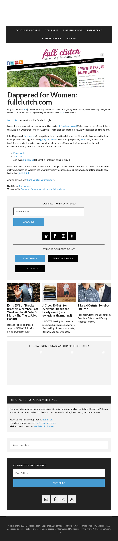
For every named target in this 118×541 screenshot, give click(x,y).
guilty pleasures (48, 139)
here (61, 112)
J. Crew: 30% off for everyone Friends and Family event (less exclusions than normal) (57, 310)
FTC (59, 531)
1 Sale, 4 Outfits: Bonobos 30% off (94, 307)
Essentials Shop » (63, 258)
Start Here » (30, 258)
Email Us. (48, 419)
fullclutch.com (59, 189)
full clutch (13, 120)
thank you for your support (40, 179)
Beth (83, 139)
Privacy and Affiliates (92, 528)
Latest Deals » (30, 268)
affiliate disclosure (43, 426)
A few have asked (68, 126)
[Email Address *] (48, 211)
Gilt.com (107, 528)
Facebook (19, 152)
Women (27, 186)
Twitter (17, 156)
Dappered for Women (31, 189)
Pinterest (28, 159)
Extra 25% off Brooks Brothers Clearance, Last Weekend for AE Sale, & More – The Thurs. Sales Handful (22, 312)
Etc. (21, 186)
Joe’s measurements (45, 422)
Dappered (59, 13)
